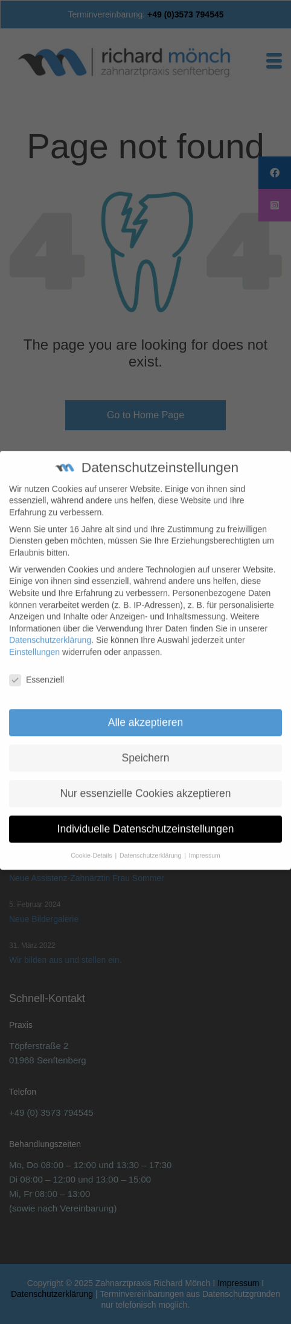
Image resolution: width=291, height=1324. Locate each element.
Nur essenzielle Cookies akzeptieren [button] (145, 783)
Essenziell (36, 669)
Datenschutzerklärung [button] (151, 844)
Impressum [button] (204, 844)
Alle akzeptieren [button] (146, 712)
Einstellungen (34, 641)
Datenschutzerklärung (50, 629)
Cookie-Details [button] (92, 844)
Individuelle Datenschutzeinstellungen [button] (145, 818)
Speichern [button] (146, 747)
